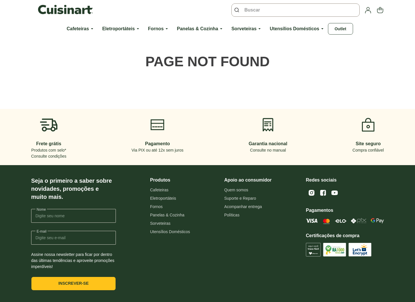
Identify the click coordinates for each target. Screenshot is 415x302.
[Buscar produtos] (238, 10)
